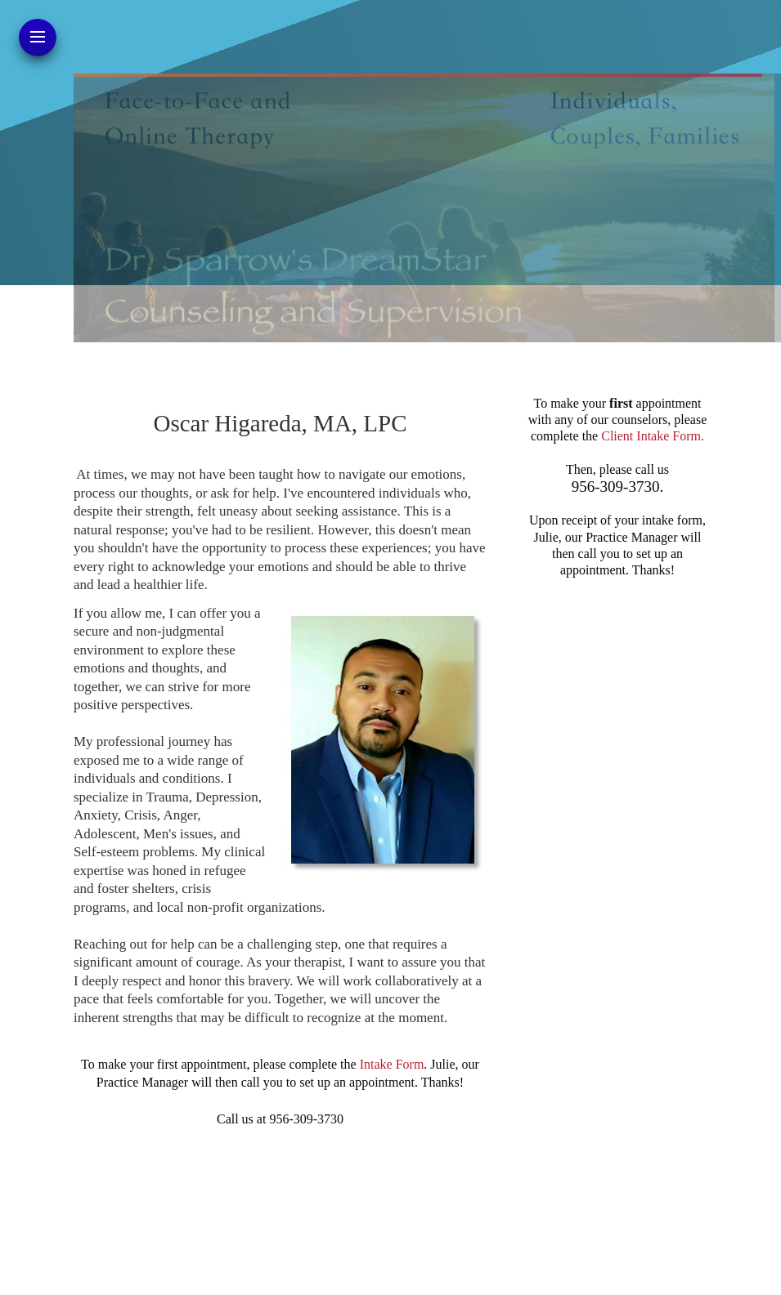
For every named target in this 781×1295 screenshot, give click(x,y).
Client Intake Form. (652, 436)
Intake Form (392, 1064)
